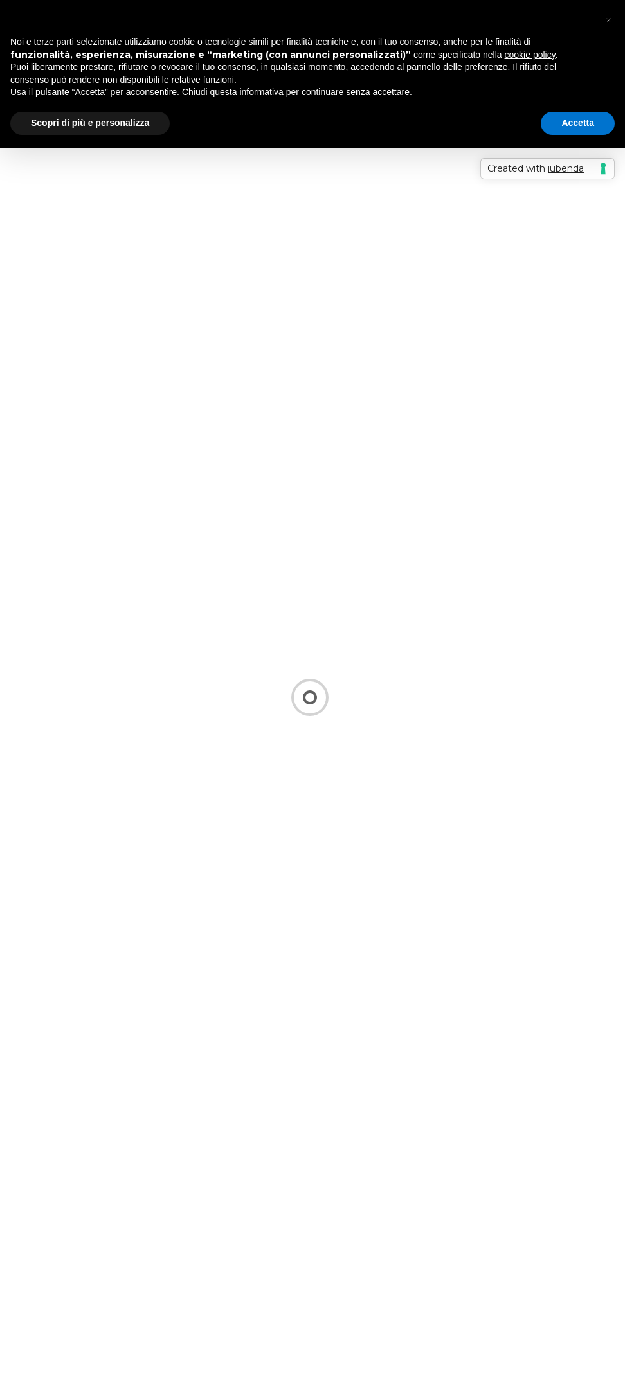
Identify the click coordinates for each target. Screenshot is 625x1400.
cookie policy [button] (530, 54)
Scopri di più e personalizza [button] (90, 123)
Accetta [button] (577, 123)
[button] (608, 20)
